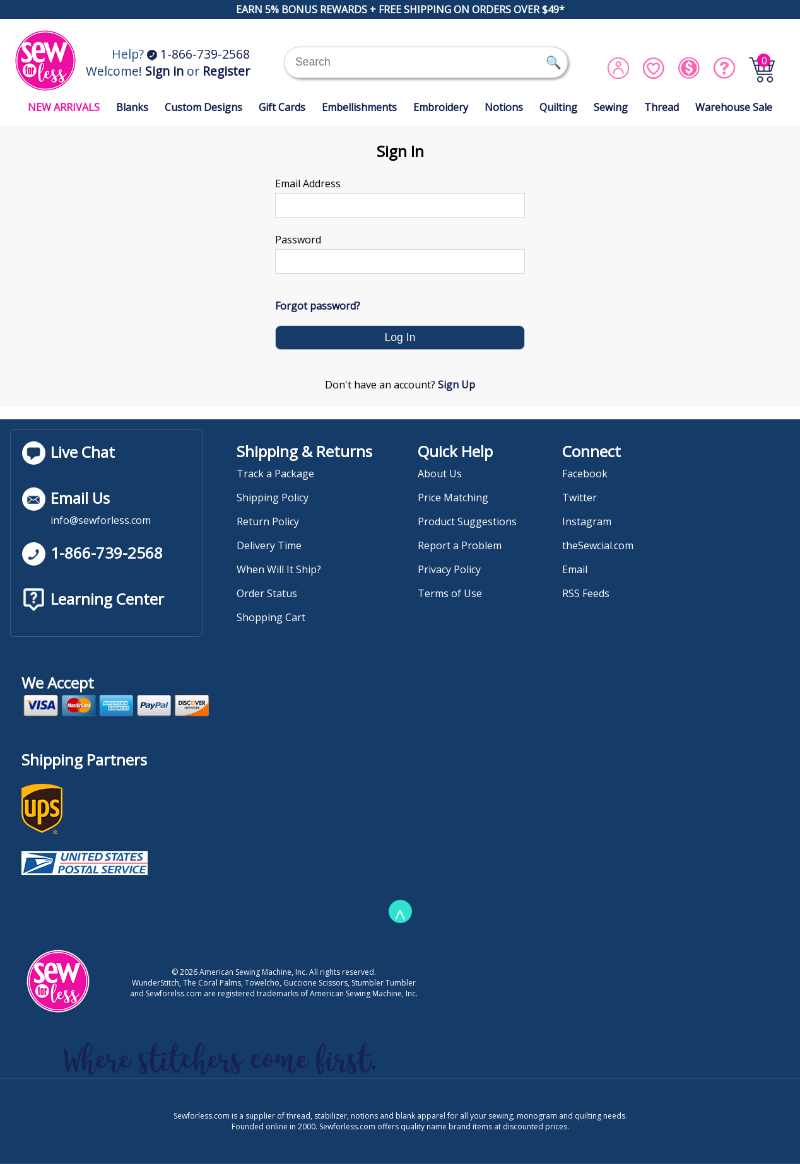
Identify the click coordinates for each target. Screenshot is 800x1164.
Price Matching (453, 497)
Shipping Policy (273, 497)
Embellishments (359, 107)
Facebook (585, 473)
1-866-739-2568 (198, 53)
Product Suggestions (467, 521)
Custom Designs (203, 107)
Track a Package (275, 473)
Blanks (132, 107)
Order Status (267, 593)
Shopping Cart (271, 617)
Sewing (611, 107)
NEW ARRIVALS (64, 107)
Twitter (579, 497)
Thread (661, 107)
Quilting (558, 107)
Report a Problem (460, 545)
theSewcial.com (597, 545)
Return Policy (268, 521)
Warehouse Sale (733, 107)
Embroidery (440, 107)
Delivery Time (269, 545)
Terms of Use (450, 593)
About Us (440, 473)
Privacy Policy (449, 569)
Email (574, 569)
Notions (504, 107)
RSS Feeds (585, 593)
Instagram (586, 521)
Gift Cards (282, 107)
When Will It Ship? (279, 569)
